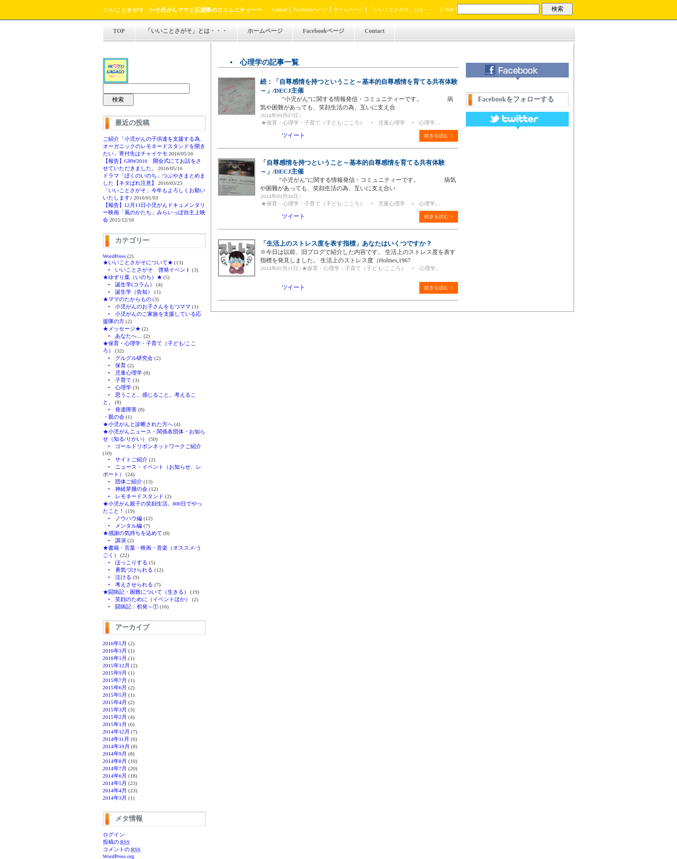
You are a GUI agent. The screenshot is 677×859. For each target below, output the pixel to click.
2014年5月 (115, 783)
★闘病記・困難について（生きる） (146, 592)
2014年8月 (115, 761)
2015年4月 (115, 702)
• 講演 (114, 540)
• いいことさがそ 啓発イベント (147, 270)
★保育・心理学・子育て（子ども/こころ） (313, 123)
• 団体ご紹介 (123, 481)
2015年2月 (115, 717)
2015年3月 (115, 709)
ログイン (113, 834)
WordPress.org (119, 856)
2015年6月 (115, 687)
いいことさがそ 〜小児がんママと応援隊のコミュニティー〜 (183, 10)
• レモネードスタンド (133, 496)
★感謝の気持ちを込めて (132, 533)
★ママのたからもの (127, 299)
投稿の (116, 842)
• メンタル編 (123, 526)
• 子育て (117, 380)
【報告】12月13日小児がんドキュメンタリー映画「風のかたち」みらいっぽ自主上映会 (154, 212)
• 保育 (114, 365)
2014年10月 (116, 746)
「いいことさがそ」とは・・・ (403, 9)
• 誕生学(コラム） (129, 284)
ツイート (293, 135)
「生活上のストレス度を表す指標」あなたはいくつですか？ (346, 243)
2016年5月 (115, 643)
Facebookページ (310, 9)
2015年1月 (115, 724)
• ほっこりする (125, 562)
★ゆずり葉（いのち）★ (132, 277)
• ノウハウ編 (123, 518)
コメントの (122, 849)
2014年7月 (115, 768)
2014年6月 (115, 776)
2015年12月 (116, 665)
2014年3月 (115, 798)
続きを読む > (438, 135)
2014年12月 (116, 731)
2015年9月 (115, 673)
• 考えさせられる (128, 584)
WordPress (114, 256)
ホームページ (348, 9)
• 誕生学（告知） (128, 292)
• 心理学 (117, 387)
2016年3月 (115, 651)
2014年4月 (115, 790)
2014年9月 (115, 754)
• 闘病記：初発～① (131, 606)
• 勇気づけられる (128, 570)
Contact (279, 9)
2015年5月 (115, 695)
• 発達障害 (120, 409)
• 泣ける (117, 577)
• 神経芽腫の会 (125, 489)
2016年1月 (115, 658)
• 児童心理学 (123, 373)
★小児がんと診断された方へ (138, 424)
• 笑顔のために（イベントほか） (147, 599)
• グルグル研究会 (128, 358)
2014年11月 (116, 739)
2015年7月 (115, 680)
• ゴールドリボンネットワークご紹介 (152, 446)
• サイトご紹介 (125, 459)
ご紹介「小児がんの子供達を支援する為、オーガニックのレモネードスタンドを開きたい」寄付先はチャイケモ (154, 146)
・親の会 (113, 417)
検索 (557, 8)
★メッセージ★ (122, 328)
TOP (449, 9)
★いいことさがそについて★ (138, 262)
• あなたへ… (123, 336)
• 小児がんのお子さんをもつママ (147, 306)
